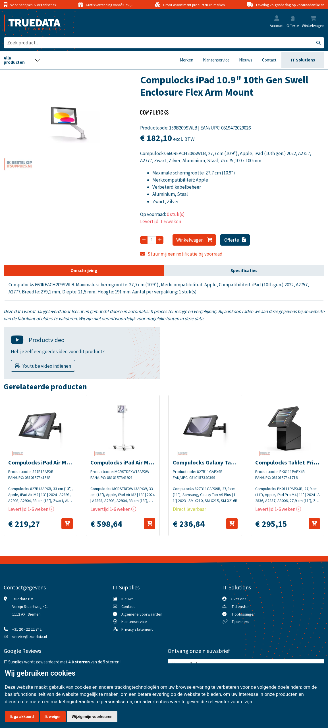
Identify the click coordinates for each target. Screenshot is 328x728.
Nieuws (245, 60)
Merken (186, 60)
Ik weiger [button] (53, 716)
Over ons (238, 598)
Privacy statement (137, 629)
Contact (269, 60)
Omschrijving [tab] (83, 270)
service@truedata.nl (29, 636)
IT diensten (240, 606)
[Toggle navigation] (22, 60)
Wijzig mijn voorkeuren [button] (92, 716)
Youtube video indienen (46, 366)
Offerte (235, 240)
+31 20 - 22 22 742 (26, 629)
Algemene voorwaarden (141, 614)
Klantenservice (216, 60)
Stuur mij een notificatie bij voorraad (181, 254)
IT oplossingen (243, 614)
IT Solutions (303, 60)
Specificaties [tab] (244, 270)
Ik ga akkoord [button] (22, 716)
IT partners (240, 621)
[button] (277, 18)
